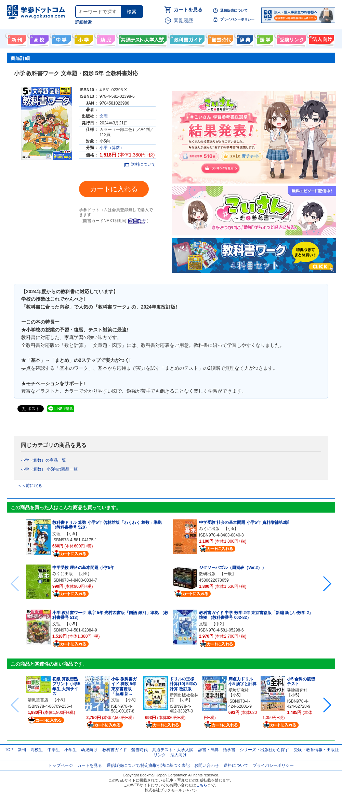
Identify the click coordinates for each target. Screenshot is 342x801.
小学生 (70, 749)
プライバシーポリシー (237, 19)
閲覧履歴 (183, 20)
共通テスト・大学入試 (142, 38)
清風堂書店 (38, 699)
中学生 (54, 749)
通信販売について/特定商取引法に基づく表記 (148, 765)
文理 (104, 116)
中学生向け (61, 38)
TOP (9, 749)
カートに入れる (114, 189)
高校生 (36, 749)
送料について (140, 164)
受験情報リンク (290, 38)
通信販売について (234, 10)
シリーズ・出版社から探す (264, 749)
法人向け (320, 38)
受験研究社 (238, 690)
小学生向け (83, 38)
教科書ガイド (187, 38)
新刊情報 (16, 38)
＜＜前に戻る (29, 485)
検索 (131, 11)
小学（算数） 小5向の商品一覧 (49, 469)
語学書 (264, 38)
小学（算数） (112, 147)
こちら (201, 785)
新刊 (22, 749)
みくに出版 (62, 573)
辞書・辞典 (208, 749)
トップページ (60, 765)
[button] (326, 583)
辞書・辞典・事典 (244, 38)
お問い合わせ (206, 765)
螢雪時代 (220, 38)
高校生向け (38, 38)
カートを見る (188, 9)
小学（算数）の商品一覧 (43, 460)
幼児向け (105, 38)
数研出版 (207, 573)
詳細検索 (83, 22)
